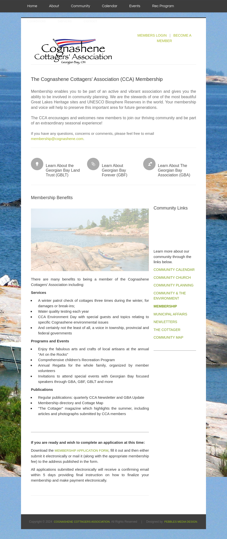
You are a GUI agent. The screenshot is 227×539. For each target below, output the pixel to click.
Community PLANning (174, 285)
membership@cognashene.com (57, 139)
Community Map (168, 337)
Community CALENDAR (174, 270)
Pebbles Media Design (180, 521)
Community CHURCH (172, 278)
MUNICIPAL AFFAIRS (170, 314)
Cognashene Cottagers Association (82, 521)
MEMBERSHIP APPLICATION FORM (81, 450)
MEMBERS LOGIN (152, 35)
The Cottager (167, 330)
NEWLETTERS (165, 322)
